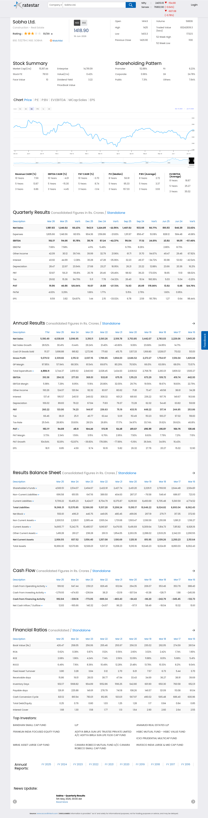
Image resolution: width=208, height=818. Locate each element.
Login (194, 5)
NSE (77, 22)
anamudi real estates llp (152, 725)
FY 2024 (62, 764)
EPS (92, 100)
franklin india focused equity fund (36, 731)
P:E (37, 100)
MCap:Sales (78, 100)
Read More (62, 802)
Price (28, 100)
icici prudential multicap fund (156, 738)
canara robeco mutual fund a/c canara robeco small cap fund (102, 746)
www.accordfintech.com (47, 813)
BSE (84, 22)
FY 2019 (140, 764)
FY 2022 (93, 764)
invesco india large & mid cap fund (159, 745)
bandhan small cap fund (29, 725)
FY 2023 (78, 764)
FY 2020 (124, 764)
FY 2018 (155, 764)
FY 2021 (109, 764)
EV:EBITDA (58, 100)
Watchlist (58, 40)
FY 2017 (170, 764)
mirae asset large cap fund (31, 745)
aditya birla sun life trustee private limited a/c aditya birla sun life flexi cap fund (103, 733)
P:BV (45, 100)
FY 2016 (185, 764)
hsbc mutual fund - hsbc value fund (160, 731)
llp (76, 725)
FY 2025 (46, 764)
